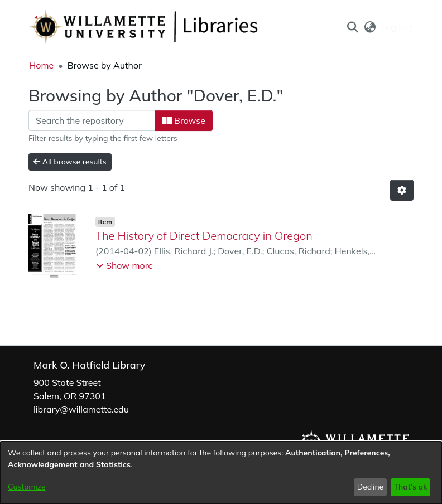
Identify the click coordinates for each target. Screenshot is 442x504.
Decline (370, 487)
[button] (352, 26)
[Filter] (91, 120)
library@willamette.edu (81, 409)
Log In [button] (395, 26)
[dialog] (221, 473)
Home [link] (41, 65)
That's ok (410, 487)
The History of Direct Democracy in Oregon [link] (204, 236)
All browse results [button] (70, 162)
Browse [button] (183, 120)
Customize (27, 487)
